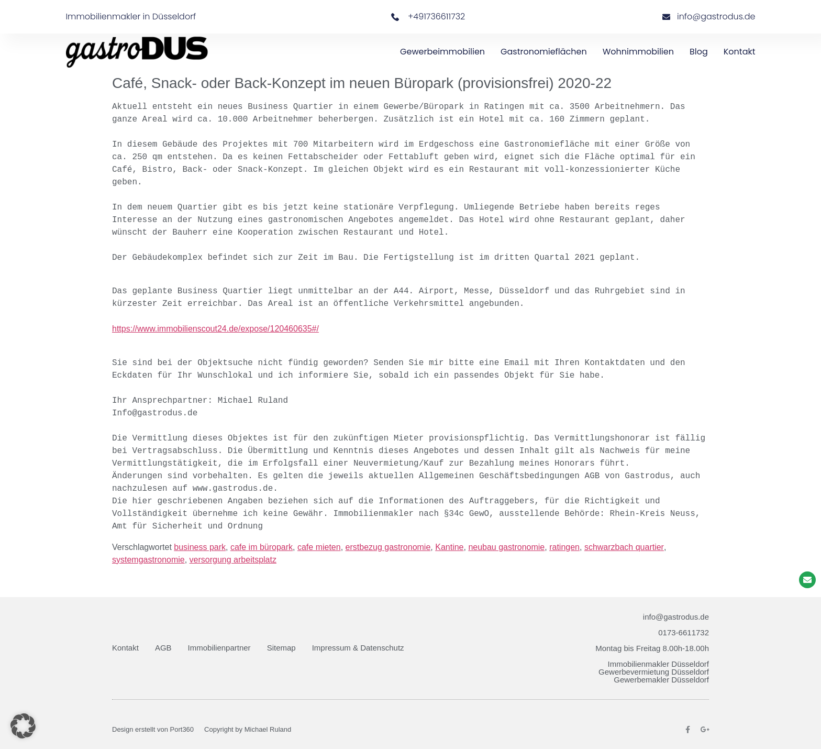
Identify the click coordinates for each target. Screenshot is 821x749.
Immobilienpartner (219, 647)
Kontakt (740, 52)
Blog (699, 52)
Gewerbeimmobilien (442, 52)
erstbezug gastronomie (388, 547)
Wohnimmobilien (638, 52)
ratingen (564, 547)
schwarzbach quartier (624, 547)
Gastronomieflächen (544, 52)
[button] (23, 726)
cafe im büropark (261, 547)
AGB (163, 647)
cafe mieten (319, 547)
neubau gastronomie (506, 547)
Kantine (449, 547)
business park (200, 547)
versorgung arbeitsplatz (233, 559)
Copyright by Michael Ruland (247, 729)
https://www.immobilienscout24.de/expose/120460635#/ (215, 329)
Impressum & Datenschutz (358, 647)
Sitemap (281, 647)
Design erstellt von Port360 (153, 729)
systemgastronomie (148, 559)
